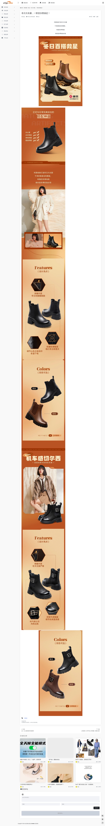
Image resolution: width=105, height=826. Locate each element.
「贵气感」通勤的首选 (53, 759)
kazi (37, 16)
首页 (22, 7)
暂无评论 (25, 789)
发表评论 (96, 807)
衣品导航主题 (27, 823)
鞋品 (29, 7)
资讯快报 (25, 7)
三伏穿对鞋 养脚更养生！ (26, 784)
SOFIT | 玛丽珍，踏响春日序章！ (83, 759)
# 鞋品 (25, 718)
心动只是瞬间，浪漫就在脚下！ (56, 784)
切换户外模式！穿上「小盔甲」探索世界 (30, 759)
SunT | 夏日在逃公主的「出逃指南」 (84, 784)
